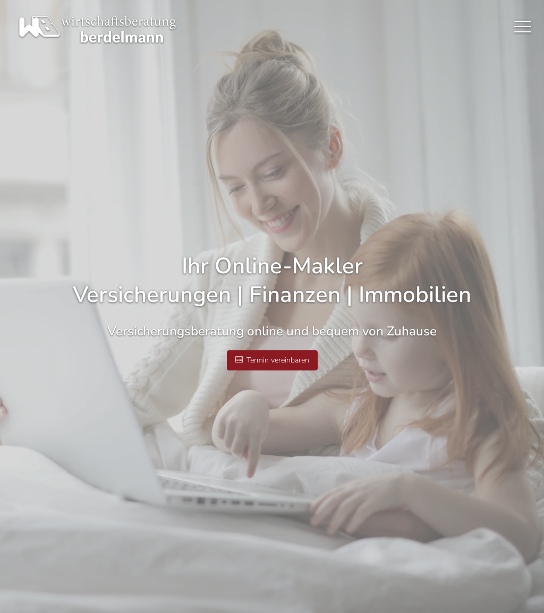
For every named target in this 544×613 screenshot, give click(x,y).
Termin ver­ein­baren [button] (272, 360)
